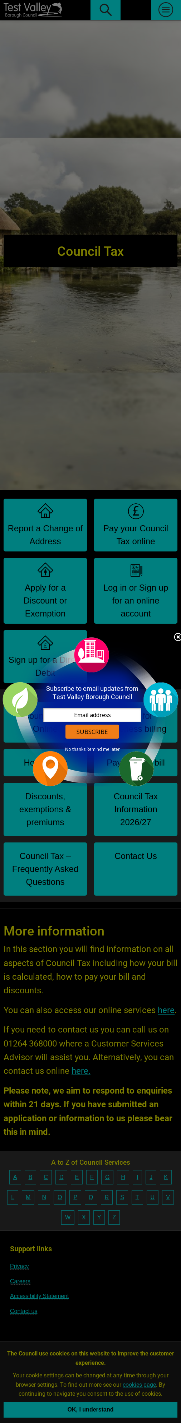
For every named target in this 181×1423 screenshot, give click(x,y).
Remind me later (103, 749)
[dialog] (90, 711)
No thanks (75, 749)
